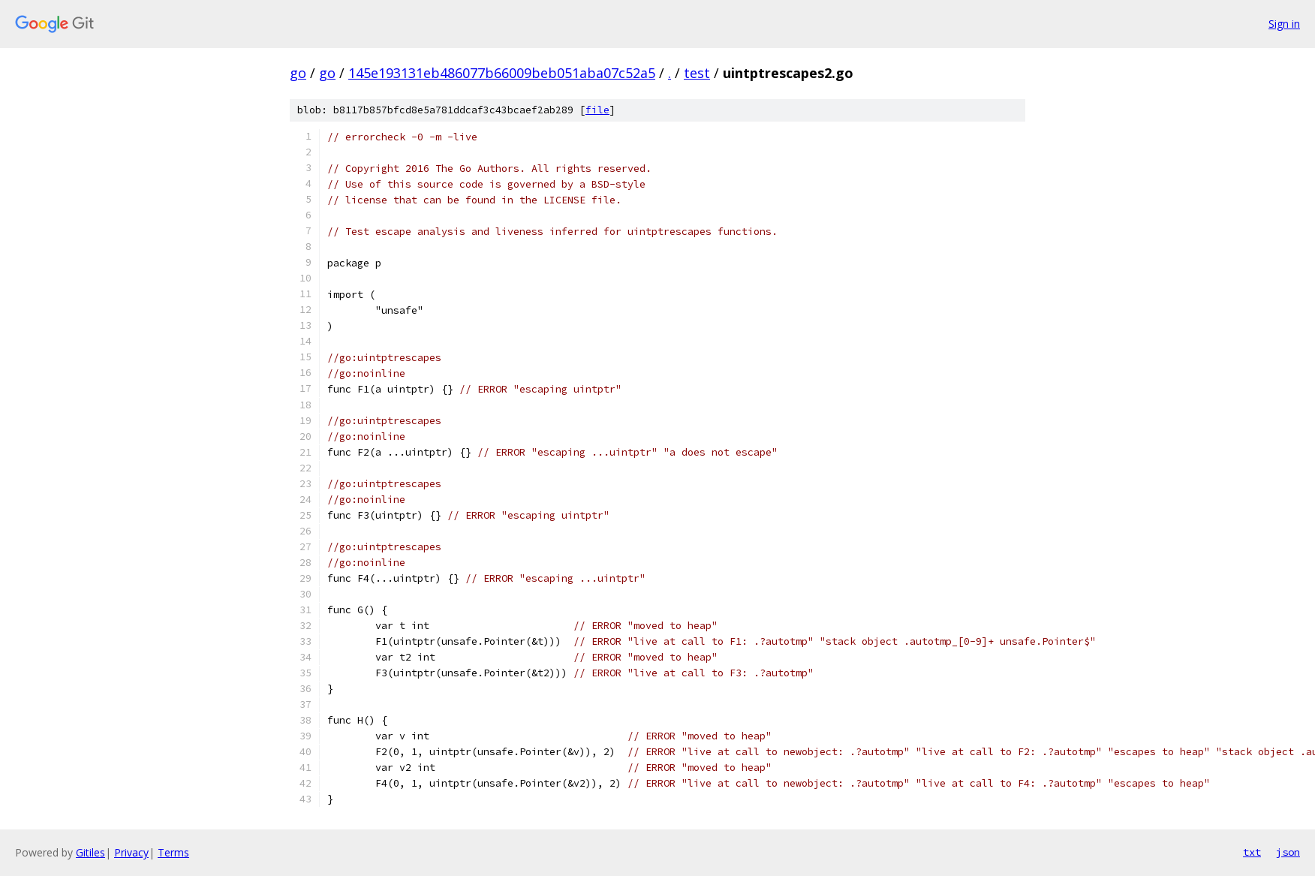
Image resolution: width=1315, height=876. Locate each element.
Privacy (131, 852)
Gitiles (90, 852)
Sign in (1284, 24)
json (1288, 852)
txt (1252, 852)
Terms (173, 852)
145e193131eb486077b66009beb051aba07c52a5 (501, 73)
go (298, 73)
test (697, 73)
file (597, 110)
